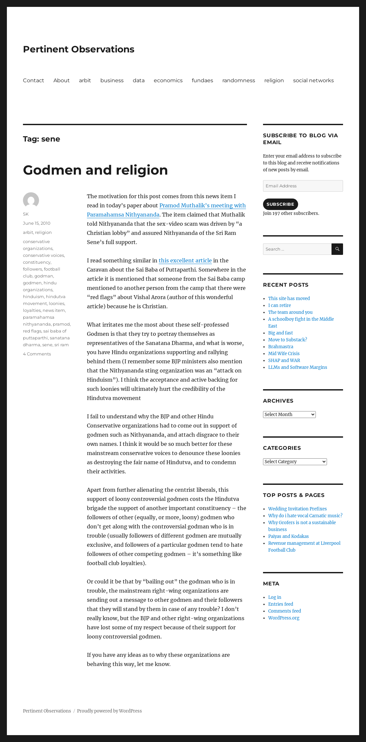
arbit (85, 80)
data (139, 80)
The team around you (290, 312)
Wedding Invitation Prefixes (297, 509)
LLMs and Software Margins (297, 367)
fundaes (202, 80)
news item (54, 310)
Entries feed (280, 604)
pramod (61, 324)
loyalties (32, 310)
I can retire (279, 305)
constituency (37, 262)
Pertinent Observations (78, 49)
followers (32, 269)
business (112, 80)
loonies (56, 303)
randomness (238, 80)
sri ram (61, 344)
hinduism (33, 296)
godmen (32, 282)
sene (47, 344)
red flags (32, 330)
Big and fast (280, 333)
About (61, 80)
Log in (274, 597)
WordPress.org (283, 618)
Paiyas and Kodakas (288, 536)
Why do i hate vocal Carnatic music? (305, 516)
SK (26, 214)
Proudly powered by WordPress (109, 711)
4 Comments (37, 353)
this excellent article (185, 260)
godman (43, 275)
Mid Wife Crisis (284, 353)
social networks (313, 80)
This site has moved (289, 298)
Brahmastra (280, 347)
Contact (33, 80)
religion (274, 80)
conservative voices (43, 255)
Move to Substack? (287, 340)
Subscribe (280, 204)
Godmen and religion (95, 170)
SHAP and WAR (284, 360)
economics (168, 80)
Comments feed (284, 611)
